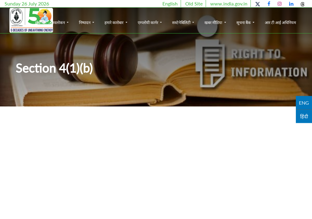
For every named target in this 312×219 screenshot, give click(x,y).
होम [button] (61, 17)
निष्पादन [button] (108, 17)
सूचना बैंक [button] (267, 17)
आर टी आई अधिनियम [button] (295, 23)
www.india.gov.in (228, 3)
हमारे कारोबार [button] (138, 17)
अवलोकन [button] (81, 17)
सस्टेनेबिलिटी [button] (205, 17)
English (170, 3)
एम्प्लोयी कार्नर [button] (171, 17)
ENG (304, 103)
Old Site (194, 3)
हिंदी (304, 116)
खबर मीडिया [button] (237, 17)
